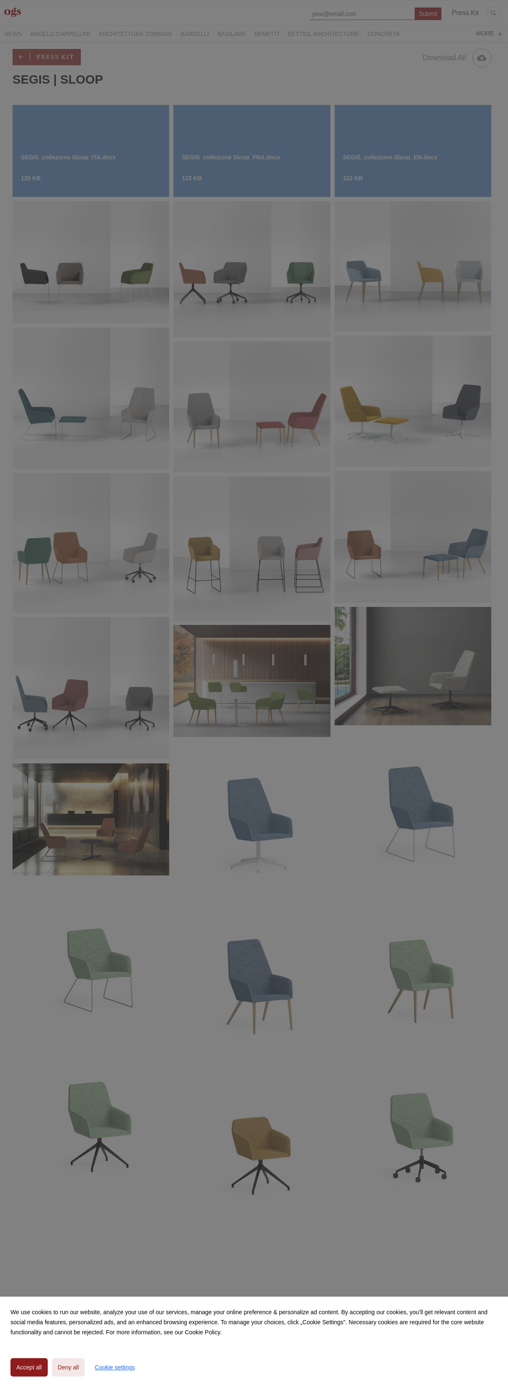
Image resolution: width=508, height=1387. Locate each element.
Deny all (68, 1367)
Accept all (29, 1367)
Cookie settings (115, 1367)
